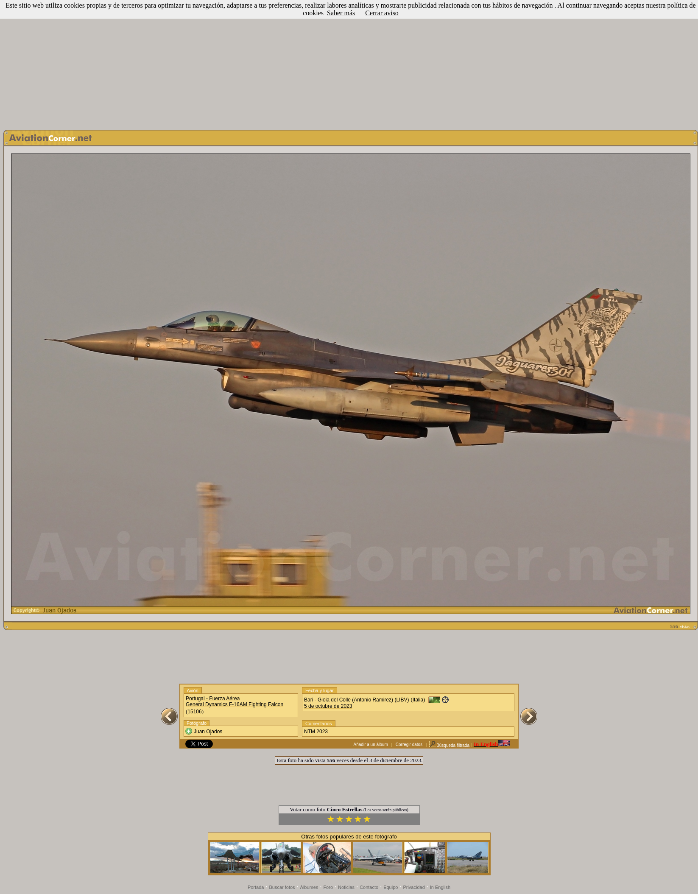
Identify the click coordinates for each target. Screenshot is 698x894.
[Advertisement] (349, 62)
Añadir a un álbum (371, 744)
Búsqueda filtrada (448, 745)
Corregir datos (409, 744)
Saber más (341, 13)
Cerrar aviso (382, 13)
